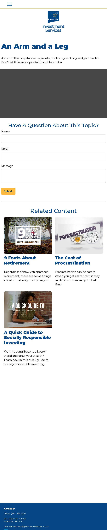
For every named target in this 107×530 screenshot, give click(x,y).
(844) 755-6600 (18, 513)
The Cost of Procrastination (72, 260)
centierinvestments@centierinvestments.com (26, 526)
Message (7, 166)
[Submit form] (8, 191)
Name (5, 131)
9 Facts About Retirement (20, 260)
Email (5, 148)
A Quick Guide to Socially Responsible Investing (27, 337)
